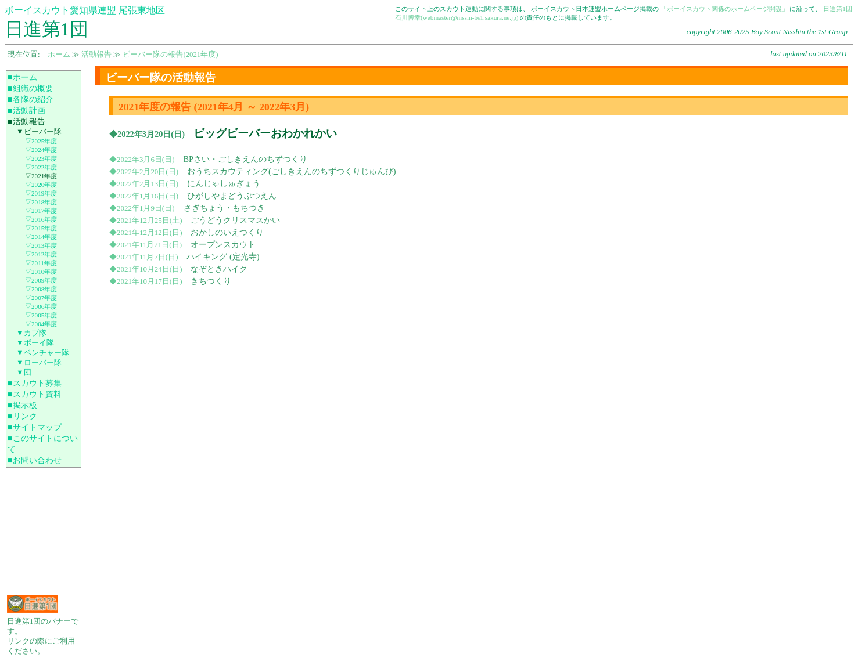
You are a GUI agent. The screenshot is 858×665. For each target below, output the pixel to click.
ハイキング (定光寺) (222, 256)
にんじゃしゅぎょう (223, 183)
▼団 (23, 372)
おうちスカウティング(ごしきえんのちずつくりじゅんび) (291, 171)
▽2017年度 (41, 210)
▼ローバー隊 (39, 363)
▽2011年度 (41, 262)
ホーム (59, 54)
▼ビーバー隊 (39, 132)
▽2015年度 (41, 228)
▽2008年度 (41, 288)
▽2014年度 (41, 236)
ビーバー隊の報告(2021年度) (170, 54)
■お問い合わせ (35, 460)
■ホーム (22, 77)
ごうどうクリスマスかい (235, 220)
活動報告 (96, 54)
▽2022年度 (41, 167)
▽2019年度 (41, 193)
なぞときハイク (219, 268)
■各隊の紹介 (30, 99)
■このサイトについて (43, 443)
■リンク (22, 416)
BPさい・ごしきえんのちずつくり (246, 159)
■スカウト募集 (35, 383)
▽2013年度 (41, 245)
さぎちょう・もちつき (224, 207)
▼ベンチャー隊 (42, 353)
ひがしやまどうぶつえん (232, 195)
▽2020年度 (41, 184)
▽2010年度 (41, 271)
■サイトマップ (35, 427)
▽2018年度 (41, 201)
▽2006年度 (41, 306)
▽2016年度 (41, 219)
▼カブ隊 (31, 333)
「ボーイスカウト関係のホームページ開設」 (724, 8)
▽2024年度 (41, 149)
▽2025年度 (41, 141)
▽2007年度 (41, 297)
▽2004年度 (41, 323)
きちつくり (211, 280)
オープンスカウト (223, 244)
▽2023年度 (41, 158)
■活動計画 (26, 110)
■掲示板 (22, 405)
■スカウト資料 (35, 394)
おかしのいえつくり (227, 232)
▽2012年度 (41, 254)
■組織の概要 (30, 88)
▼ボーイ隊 (35, 343)
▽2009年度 (41, 280)
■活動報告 (26, 121)
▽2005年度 (41, 315)
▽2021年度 (41, 175)
